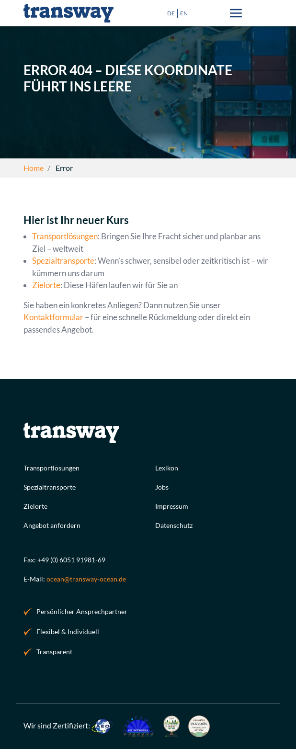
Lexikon (166, 468)
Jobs (162, 487)
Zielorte (46, 285)
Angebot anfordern (51, 525)
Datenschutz (174, 525)
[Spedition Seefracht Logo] (68, 13)
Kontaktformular (53, 318)
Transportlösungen (65, 237)
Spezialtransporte (63, 261)
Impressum (171, 506)
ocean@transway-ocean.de (86, 579)
